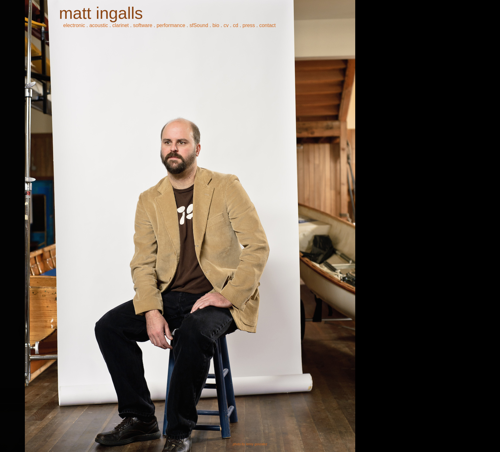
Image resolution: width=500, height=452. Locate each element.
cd (235, 25)
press (248, 25)
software (142, 25)
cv (226, 25)
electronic (74, 25)
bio (215, 25)
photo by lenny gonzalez (250, 444)
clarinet (120, 25)
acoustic (98, 25)
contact (267, 25)
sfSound (198, 25)
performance (171, 25)
